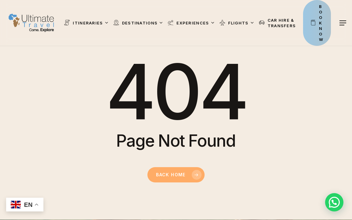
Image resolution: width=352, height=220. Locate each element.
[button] (343, 23)
